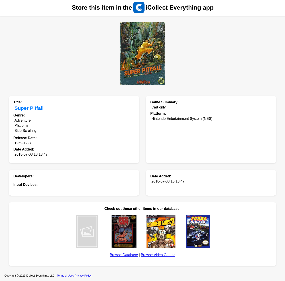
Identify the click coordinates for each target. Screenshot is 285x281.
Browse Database (124, 255)
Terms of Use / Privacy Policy (74, 275)
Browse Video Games (158, 255)
